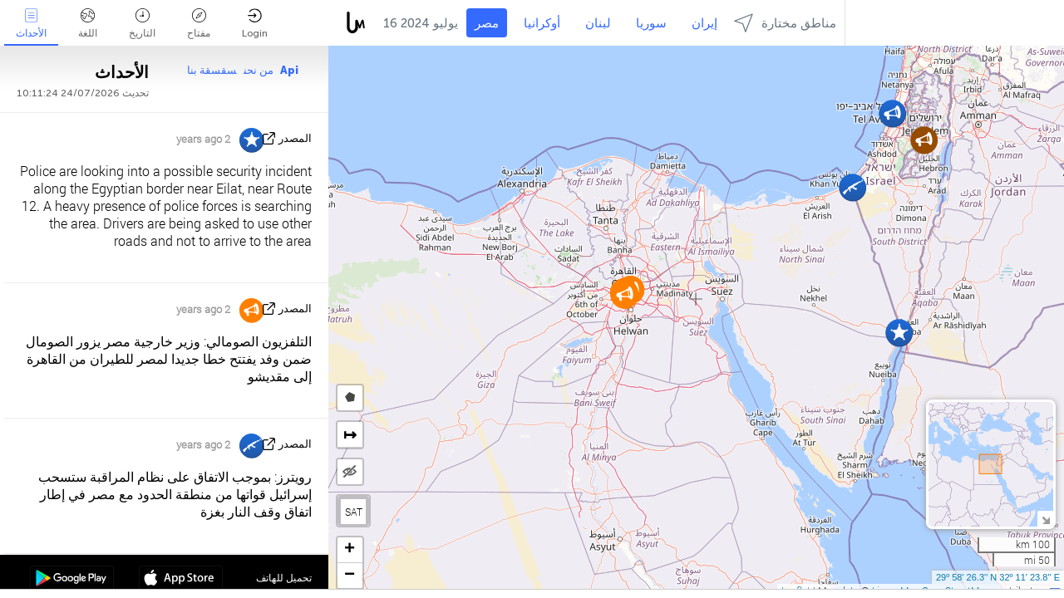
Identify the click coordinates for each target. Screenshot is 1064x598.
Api (289, 70)
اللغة (87, 23)
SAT (353, 511)
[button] (624, 294)
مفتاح (198, 23)
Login (255, 23)
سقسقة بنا (212, 70)
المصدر (295, 138)
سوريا (651, 23)
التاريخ (142, 23)
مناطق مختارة (785, 22)
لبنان (598, 23)
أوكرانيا (542, 23)
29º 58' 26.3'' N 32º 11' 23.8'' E (998, 577)
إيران (704, 23)
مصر (487, 23)
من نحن (258, 70)
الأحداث (31, 23)
